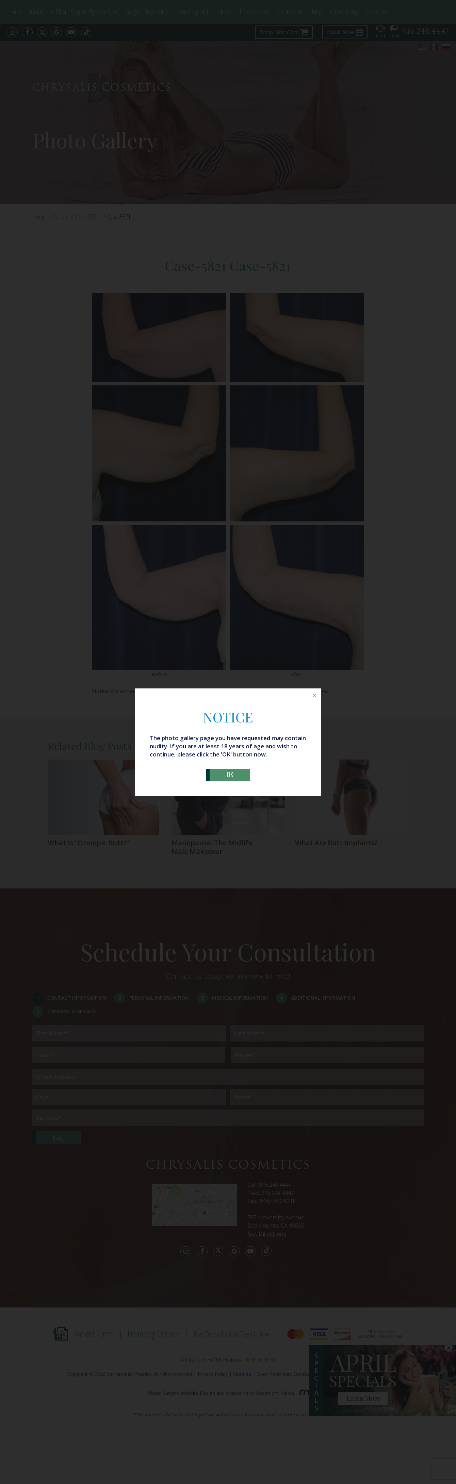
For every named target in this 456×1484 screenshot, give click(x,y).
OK (230, 774)
